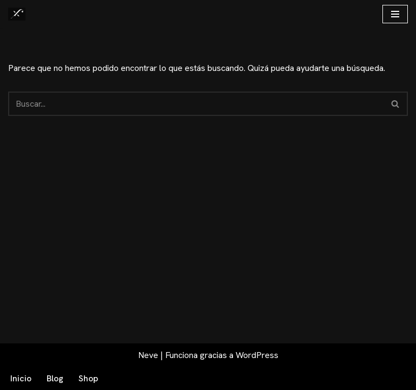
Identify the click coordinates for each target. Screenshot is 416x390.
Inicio (20, 378)
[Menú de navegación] (395, 14)
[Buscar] (196, 104)
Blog (55, 378)
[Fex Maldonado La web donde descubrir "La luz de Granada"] (16, 14)
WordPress (257, 355)
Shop (88, 378)
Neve (148, 355)
